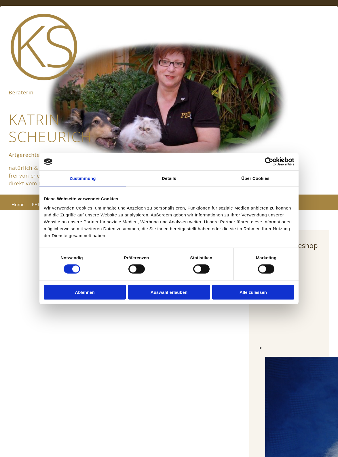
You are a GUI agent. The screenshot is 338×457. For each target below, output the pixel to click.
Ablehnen (84, 292)
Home (18, 204)
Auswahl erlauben (169, 292)
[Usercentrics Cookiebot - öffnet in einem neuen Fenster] (269, 161)
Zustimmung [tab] (83, 178)
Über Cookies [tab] (255, 178)
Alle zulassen (253, 292)
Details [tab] (169, 178)
